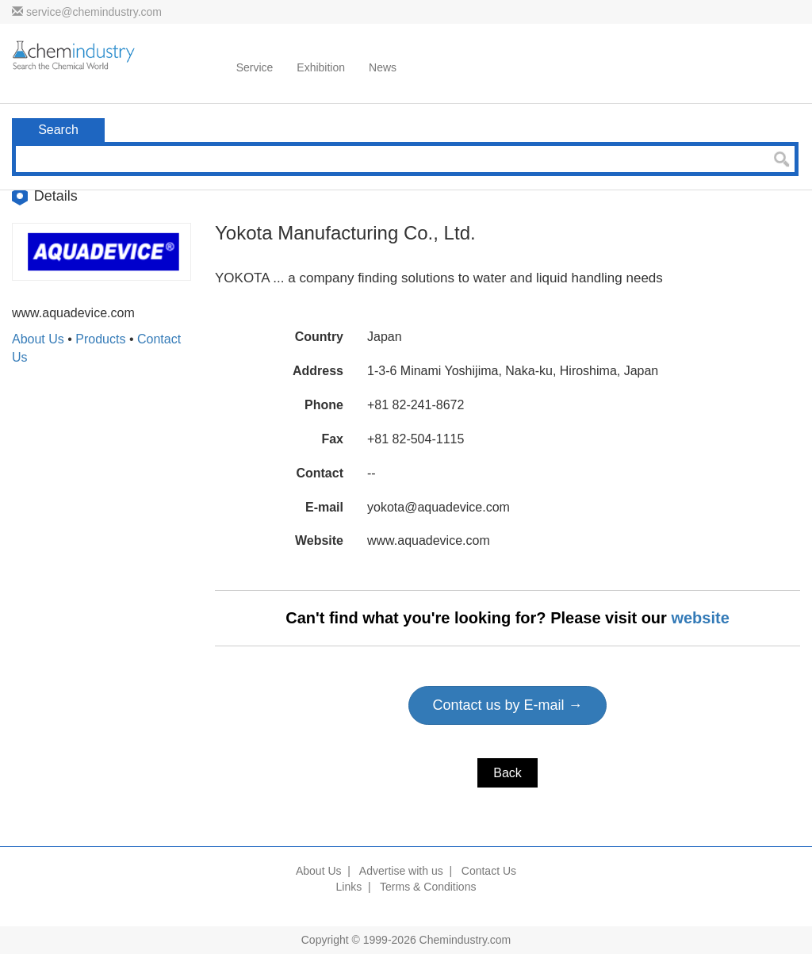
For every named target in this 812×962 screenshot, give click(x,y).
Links (349, 886)
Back (507, 773)
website (700, 618)
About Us (38, 339)
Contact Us (489, 870)
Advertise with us (401, 870)
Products (100, 339)
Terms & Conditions (428, 886)
